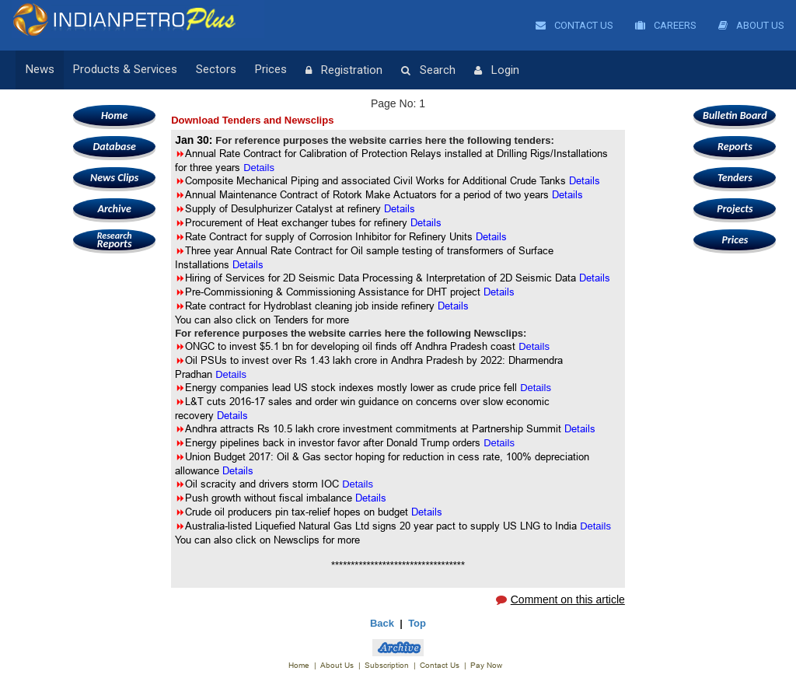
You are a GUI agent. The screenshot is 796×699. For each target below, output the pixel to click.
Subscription (387, 665)
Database (114, 146)
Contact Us (574, 25)
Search (428, 70)
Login (496, 70)
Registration (343, 70)
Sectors (216, 70)
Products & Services (125, 70)
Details (399, 208)
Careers (665, 25)
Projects (734, 208)
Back (382, 623)
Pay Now (486, 665)
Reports (114, 239)
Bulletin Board (735, 115)
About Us (751, 25)
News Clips (114, 177)
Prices (271, 70)
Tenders (734, 177)
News (40, 70)
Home (114, 115)
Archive (114, 208)
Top (417, 623)
